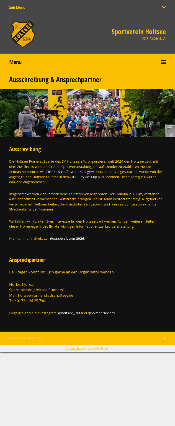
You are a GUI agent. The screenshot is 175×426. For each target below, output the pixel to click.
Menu (15, 62)
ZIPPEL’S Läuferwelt (62, 171)
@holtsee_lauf (69, 313)
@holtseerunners (101, 313)
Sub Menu (17, 7)
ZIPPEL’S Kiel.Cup (83, 176)
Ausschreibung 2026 (67, 238)
